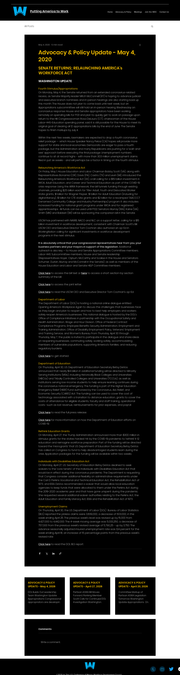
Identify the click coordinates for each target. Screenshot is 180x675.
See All (152, 572)
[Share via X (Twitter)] (46, 553)
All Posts (29, 26)
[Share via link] (60, 553)
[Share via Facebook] (39, 553)
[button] (152, 26)
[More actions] (140, 44)
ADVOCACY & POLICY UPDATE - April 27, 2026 (87, 584)
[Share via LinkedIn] (53, 553)
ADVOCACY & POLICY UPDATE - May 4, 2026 (41, 584)
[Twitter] (171, 669)
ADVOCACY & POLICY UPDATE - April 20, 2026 (133, 584)
